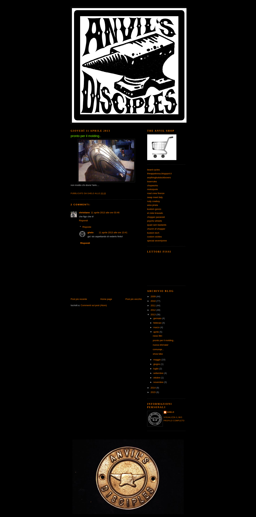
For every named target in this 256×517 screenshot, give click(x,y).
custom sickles (154, 236)
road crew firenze (156, 193)
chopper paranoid (156, 217)
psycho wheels (154, 221)
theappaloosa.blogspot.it (159, 173)
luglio (156, 368)
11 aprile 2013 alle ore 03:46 (105, 212)
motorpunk (152, 189)
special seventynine (157, 240)
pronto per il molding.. (163, 340)
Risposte (86, 226)
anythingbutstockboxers (159, 177)
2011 (153, 305)
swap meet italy (155, 197)
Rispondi (83, 220)
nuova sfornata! (160, 345)
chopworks (152, 185)
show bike (158, 354)
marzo (156, 327)
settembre (158, 373)
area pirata (152, 205)
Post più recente (79, 299)
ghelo (91, 232)
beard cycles (153, 169)
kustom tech (153, 233)
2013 (153, 314)
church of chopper (156, 229)
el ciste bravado (155, 213)
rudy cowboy (153, 201)
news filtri (157, 336)
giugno (157, 364)
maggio (157, 359)
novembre (158, 382)
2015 (153, 392)
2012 (153, 310)
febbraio (157, 323)
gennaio (157, 318)
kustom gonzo (154, 209)
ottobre (157, 377)
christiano (84, 212)
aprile (156, 332)
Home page (106, 299)
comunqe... (158, 349)
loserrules (152, 181)
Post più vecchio (133, 299)
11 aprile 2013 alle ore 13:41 (113, 232)
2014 (153, 387)
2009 (153, 296)
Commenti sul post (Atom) (94, 305)
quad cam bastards (156, 225)
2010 (153, 301)
